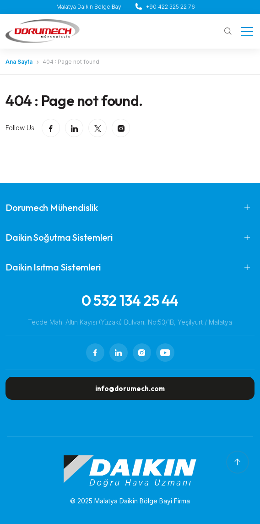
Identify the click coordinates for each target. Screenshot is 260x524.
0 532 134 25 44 (130, 300)
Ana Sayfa (18, 61)
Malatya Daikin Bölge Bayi (89, 6)
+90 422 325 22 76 (170, 6)
